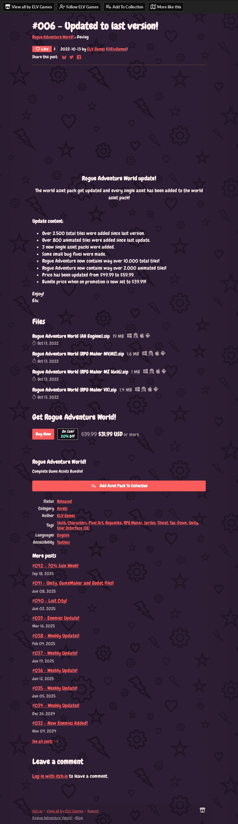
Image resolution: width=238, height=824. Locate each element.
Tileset (162, 522)
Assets (62, 508)
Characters (77, 522)
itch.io (37, 810)
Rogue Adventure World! (52, 37)
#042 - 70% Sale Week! (55, 565)
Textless (63, 542)
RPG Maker (133, 522)
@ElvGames (116, 49)
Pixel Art (96, 522)
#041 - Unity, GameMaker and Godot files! (73, 583)
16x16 (61, 522)
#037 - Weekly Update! (54, 653)
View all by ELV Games (64, 810)
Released (64, 501)
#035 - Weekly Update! (54, 688)
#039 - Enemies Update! (55, 618)
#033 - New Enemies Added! (60, 723)
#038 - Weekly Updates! (55, 635)
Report (93, 810)
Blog (79, 817)
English (63, 535)
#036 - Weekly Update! (54, 670)
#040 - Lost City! (49, 600)
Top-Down (178, 522)
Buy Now (43, 434)
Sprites (150, 522)
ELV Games (96, 49)
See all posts (42, 741)
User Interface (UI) (73, 528)
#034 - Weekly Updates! (55, 705)
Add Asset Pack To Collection (119, 486)
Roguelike (113, 522)
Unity (193, 522)
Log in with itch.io (50, 776)
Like (42, 49)
